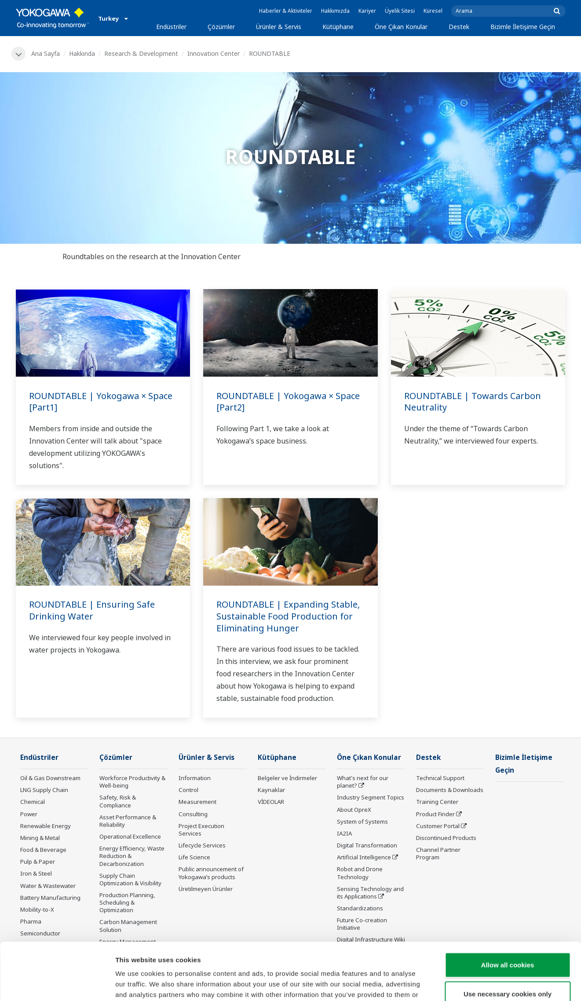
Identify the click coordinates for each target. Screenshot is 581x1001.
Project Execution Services (201, 829)
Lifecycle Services (202, 845)
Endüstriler (171, 26)
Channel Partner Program (438, 853)
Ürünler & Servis (278, 26)
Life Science (194, 857)
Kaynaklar (271, 790)
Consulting (193, 814)
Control (188, 790)
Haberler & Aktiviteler (285, 11)
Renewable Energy (45, 826)
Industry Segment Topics (370, 797)
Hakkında (82, 53)
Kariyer (367, 11)
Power (28, 814)
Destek (459, 26)
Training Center (437, 802)
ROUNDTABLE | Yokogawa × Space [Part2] (288, 402)
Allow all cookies (507, 907)
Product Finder (435, 814)
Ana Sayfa (45, 53)
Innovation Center (213, 53)
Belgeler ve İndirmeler (287, 778)
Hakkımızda (335, 11)
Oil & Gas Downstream (50, 778)
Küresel (433, 11)
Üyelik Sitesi (400, 11)
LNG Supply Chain (44, 790)
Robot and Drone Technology (360, 872)
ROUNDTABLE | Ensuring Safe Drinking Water (92, 610)
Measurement (197, 802)
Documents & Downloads (449, 790)
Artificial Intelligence (364, 857)
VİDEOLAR (271, 802)
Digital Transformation (367, 845)
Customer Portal (438, 826)
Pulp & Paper (37, 861)
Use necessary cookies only (508, 936)
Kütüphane (338, 26)
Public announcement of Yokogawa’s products (211, 872)
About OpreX (354, 810)
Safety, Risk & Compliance (117, 801)
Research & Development (141, 53)
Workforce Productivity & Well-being (132, 781)
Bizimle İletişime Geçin (522, 26)
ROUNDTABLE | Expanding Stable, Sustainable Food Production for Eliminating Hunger (288, 616)
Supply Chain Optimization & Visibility (130, 879)
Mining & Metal (40, 838)
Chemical (32, 802)
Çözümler (221, 26)
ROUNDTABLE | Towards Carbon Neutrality (472, 402)
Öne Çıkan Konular (401, 26)
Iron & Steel (36, 873)
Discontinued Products (446, 838)
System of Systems (362, 821)
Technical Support (440, 778)
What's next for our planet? (362, 781)
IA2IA (344, 833)
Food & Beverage (43, 850)
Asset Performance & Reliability (127, 821)
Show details (461, 983)
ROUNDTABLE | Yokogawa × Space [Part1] (100, 402)
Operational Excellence (130, 836)
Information (195, 778)
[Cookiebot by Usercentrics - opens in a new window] (56, 983)
